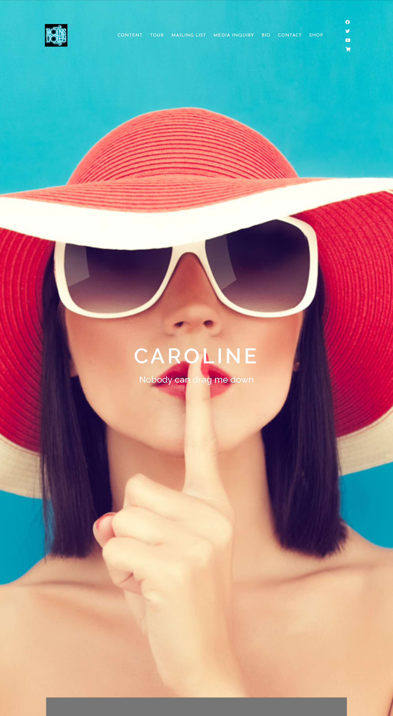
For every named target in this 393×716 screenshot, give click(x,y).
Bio (266, 35)
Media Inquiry (234, 35)
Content (130, 35)
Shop (316, 35)
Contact (290, 35)
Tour (157, 35)
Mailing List (188, 35)
